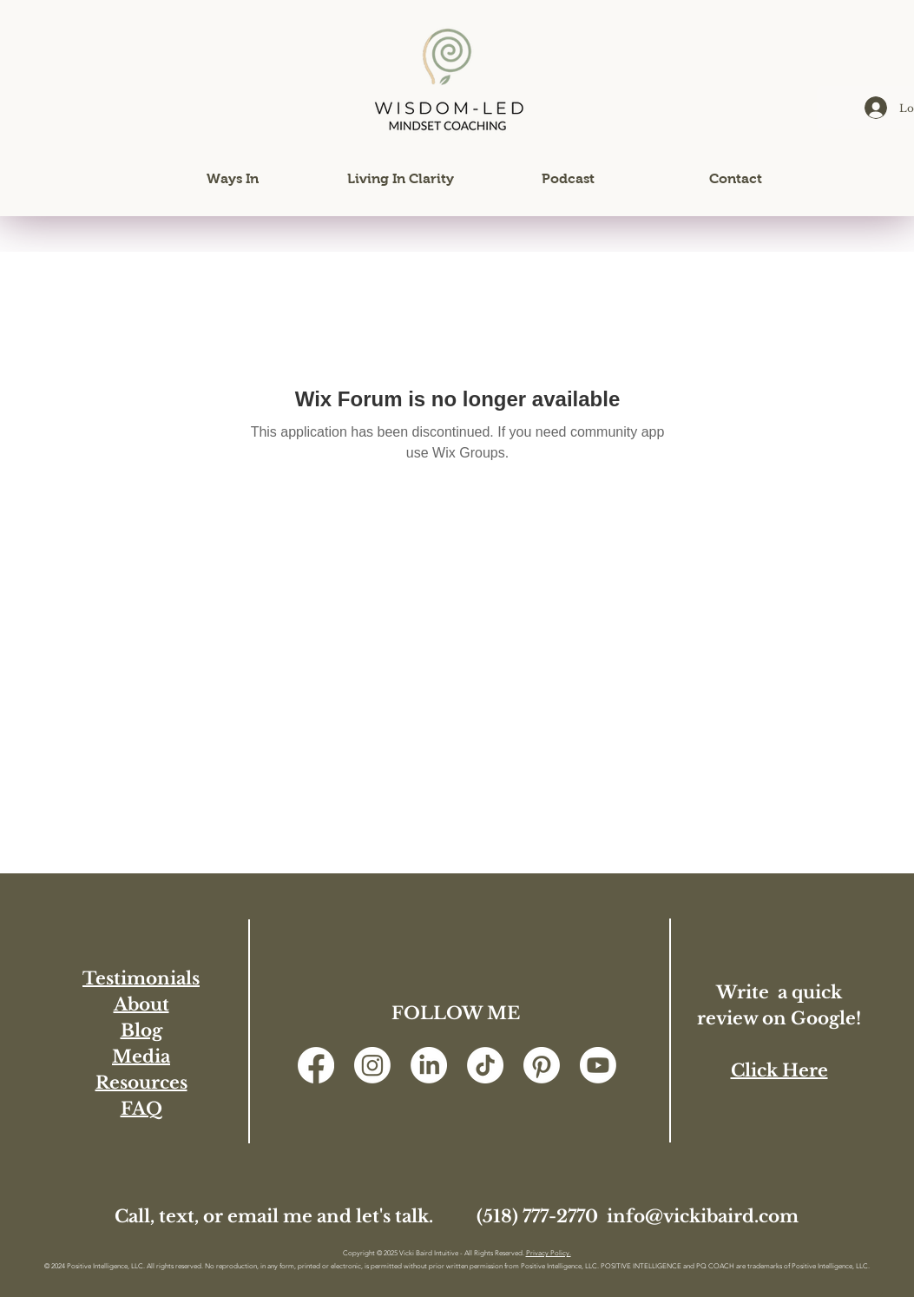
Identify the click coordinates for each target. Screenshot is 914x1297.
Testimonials (141, 978)
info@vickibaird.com (703, 1216)
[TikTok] (485, 1065)
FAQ (141, 1108)
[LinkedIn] (429, 1065)
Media (141, 1056)
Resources (141, 1082)
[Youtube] (598, 1065)
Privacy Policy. (548, 1253)
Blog (141, 1030)
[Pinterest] (541, 1065)
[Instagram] (372, 1065)
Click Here (779, 1070)
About (141, 1004)
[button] (232, 179)
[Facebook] (316, 1065)
